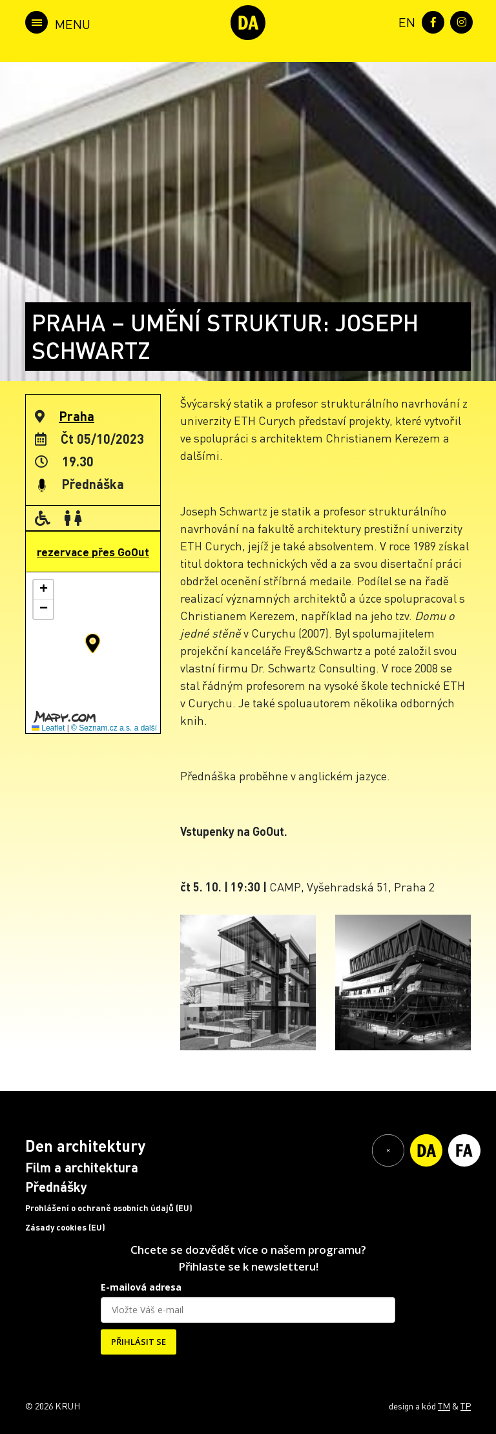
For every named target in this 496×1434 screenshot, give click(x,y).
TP (465, 1405)
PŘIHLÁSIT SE (138, 1341)
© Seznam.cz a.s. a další (114, 728)
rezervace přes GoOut (93, 552)
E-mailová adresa (141, 1287)
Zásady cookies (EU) (65, 1227)
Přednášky (56, 1186)
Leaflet (48, 728)
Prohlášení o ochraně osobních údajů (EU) (108, 1208)
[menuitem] (404, 21)
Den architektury (85, 1146)
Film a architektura (81, 1167)
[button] (92, 643)
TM (444, 1405)
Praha (76, 416)
